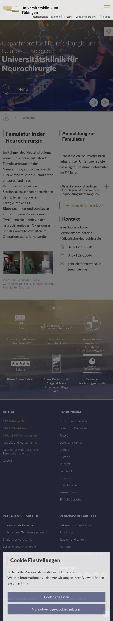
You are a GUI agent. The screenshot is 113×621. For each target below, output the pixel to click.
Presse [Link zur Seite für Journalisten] (68, 16)
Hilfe (24, 583)
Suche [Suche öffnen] (106, 16)
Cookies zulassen (56, 597)
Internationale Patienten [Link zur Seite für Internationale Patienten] (46, 16)
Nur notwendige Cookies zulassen (56, 609)
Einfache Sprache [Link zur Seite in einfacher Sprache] (86, 16)
